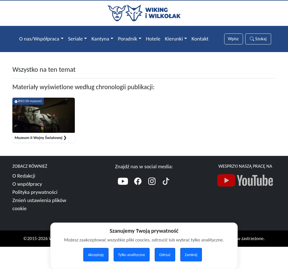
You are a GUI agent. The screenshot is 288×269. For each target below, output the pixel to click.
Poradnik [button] (127, 38)
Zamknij (191, 254)
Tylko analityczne (131, 254)
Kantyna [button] (100, 38)
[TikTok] (166, 187)
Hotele (153, 38)
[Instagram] (152, 187)
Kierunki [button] (174, 38)
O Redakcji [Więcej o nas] (23, 181)
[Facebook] (138, 187)
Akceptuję (96, 254)
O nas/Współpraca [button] (39, 38)
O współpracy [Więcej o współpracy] (27, 189)
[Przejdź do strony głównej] (144, 12)
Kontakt (200, 38)
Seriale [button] (75, 38)
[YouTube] (123, 187)
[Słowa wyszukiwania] (233, 38)
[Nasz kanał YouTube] (245, 187)
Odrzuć (164, 254)
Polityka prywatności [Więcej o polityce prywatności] (34, 197)
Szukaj (258, 38)
